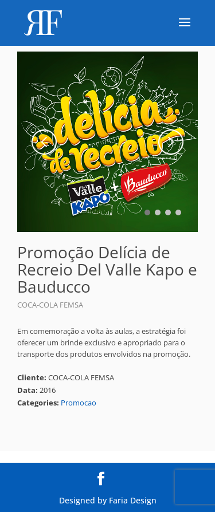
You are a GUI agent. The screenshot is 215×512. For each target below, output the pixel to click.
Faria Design (133, 500)
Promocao (78, 402)
